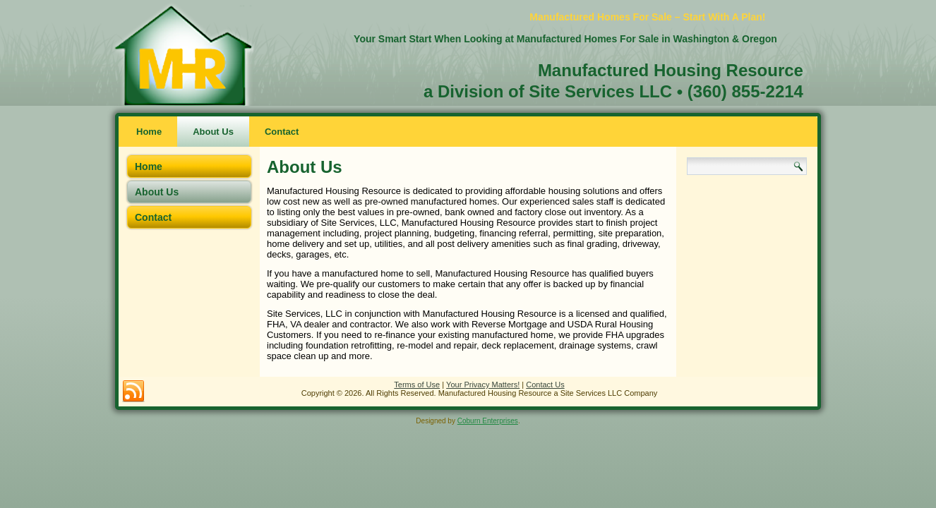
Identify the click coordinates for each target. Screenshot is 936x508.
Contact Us (545, 384)
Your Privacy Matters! (483, 384)
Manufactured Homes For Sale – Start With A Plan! (647, 17)
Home (149, 131)
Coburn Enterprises (487, 421)
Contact (282, 131)
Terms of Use (417, 384)
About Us (213, 131)
